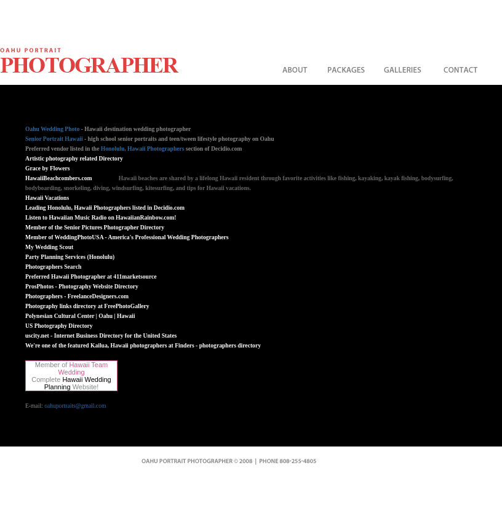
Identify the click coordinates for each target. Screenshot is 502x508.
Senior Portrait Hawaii (54, 138)
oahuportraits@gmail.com (75, 405)
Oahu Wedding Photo (52, 128)
